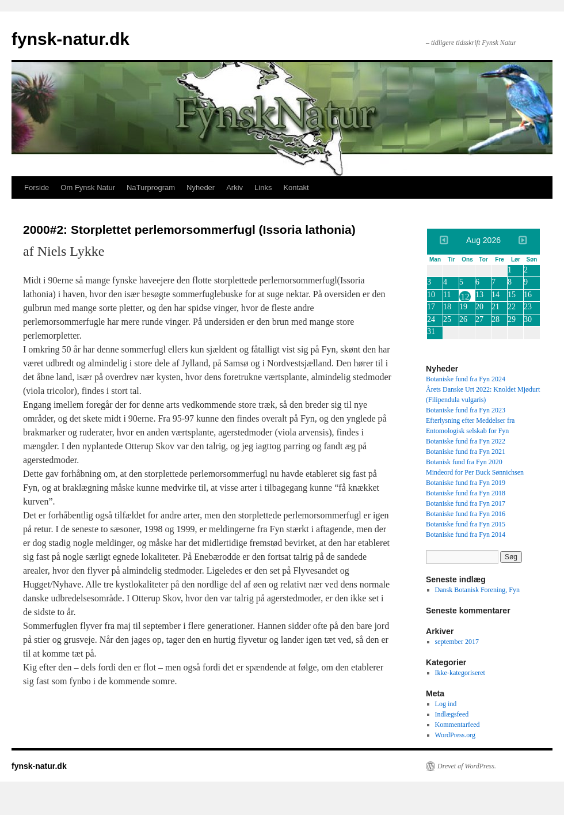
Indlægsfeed (452, 714)
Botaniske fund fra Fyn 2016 (465, 514)
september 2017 (457, 642)
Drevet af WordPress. (466, 766)
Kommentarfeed (457, 725)
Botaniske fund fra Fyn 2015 (465, 524)
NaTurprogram (151, 187)
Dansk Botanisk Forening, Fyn (477, 590)
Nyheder (200, 187)
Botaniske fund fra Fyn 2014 (465, 534)
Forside (36, 187)
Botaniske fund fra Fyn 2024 (465, 379)
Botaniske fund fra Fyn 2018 (465, 493)
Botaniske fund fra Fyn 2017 (465, 503)
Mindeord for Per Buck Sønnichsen (475, 472)
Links (263, 187)
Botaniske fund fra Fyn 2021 (465, 452)
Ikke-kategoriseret (460, 673)
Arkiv (234, 187)
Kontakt (295, 187)
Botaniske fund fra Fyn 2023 (465, 410)
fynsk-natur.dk (70, 38)
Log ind (446, 704)
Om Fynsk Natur (87, 187)
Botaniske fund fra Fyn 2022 (465, 441)
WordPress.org (455, 735)
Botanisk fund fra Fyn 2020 (464, 462)
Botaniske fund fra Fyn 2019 (465, 483)
